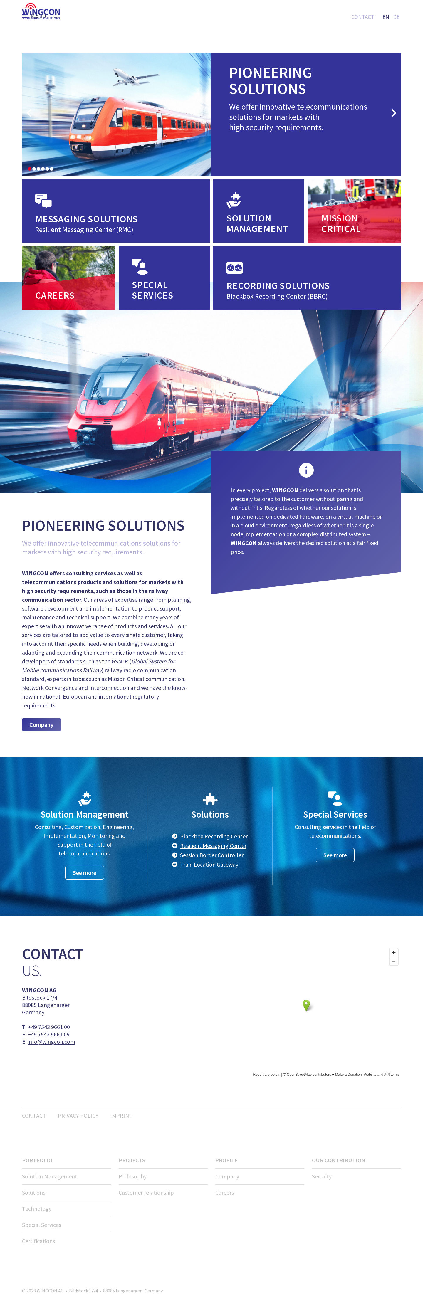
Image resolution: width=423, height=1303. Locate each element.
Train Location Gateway (209, 864)
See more (84, 872)
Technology (36, 1208)
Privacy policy (78, 1115)
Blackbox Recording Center (214, 836)
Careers (224, 1192)
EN (385, 16)
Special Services (41, 1224)
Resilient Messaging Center (213, 845)
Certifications (38, 1241)
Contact (362, 16)
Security (322, 1176)
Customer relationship (146, 1192)
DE (396, 16)
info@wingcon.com (51, 1041)
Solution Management (49, 1176)
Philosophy (133, 1176)
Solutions (33, 1192)
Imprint (121, 1115)
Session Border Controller (212, 855)
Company (41, 724)
